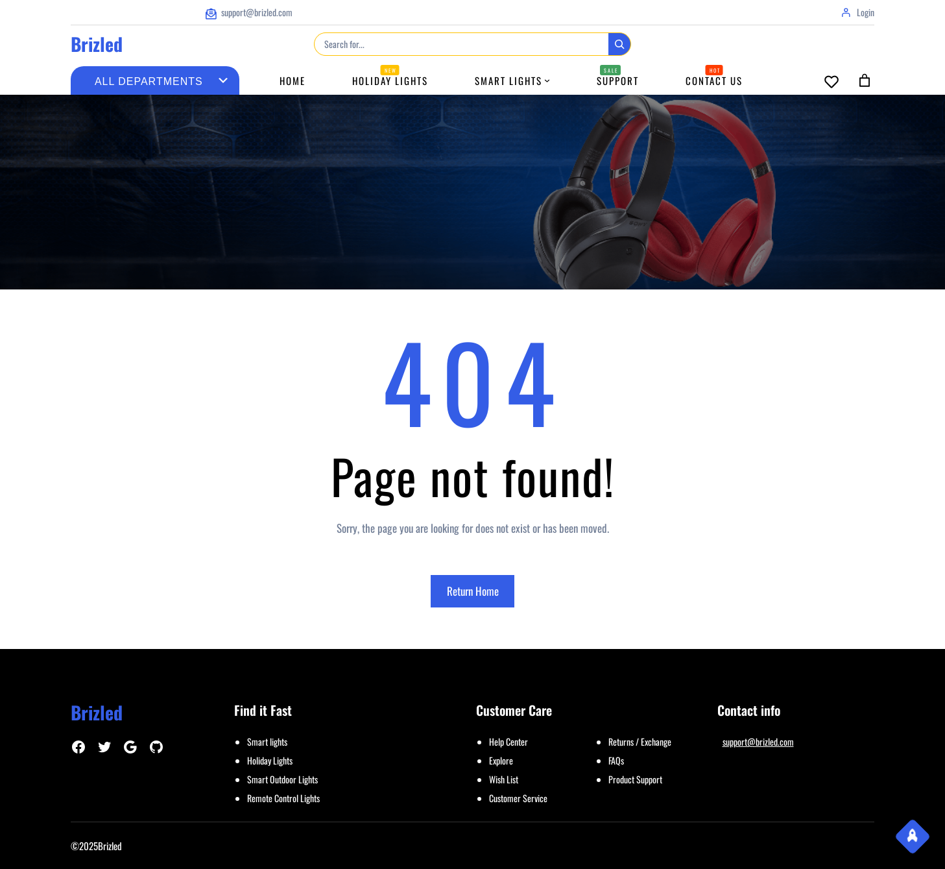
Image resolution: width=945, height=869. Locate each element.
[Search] (619, 44)
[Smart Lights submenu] (547, 80)
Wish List (503, 779)
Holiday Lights (270, 760)
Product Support (635, 779)
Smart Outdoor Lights (282, 779)
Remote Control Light (282, 798)
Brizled (97, 44)
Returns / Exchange (639, 741)
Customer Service (518, 798)
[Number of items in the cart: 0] (864, 80)
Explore (501, 760)
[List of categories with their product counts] (148, 81)
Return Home (473, 591)
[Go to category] (223, 80)
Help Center (508, 741)
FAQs (616, 760)
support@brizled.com (758, 741)
